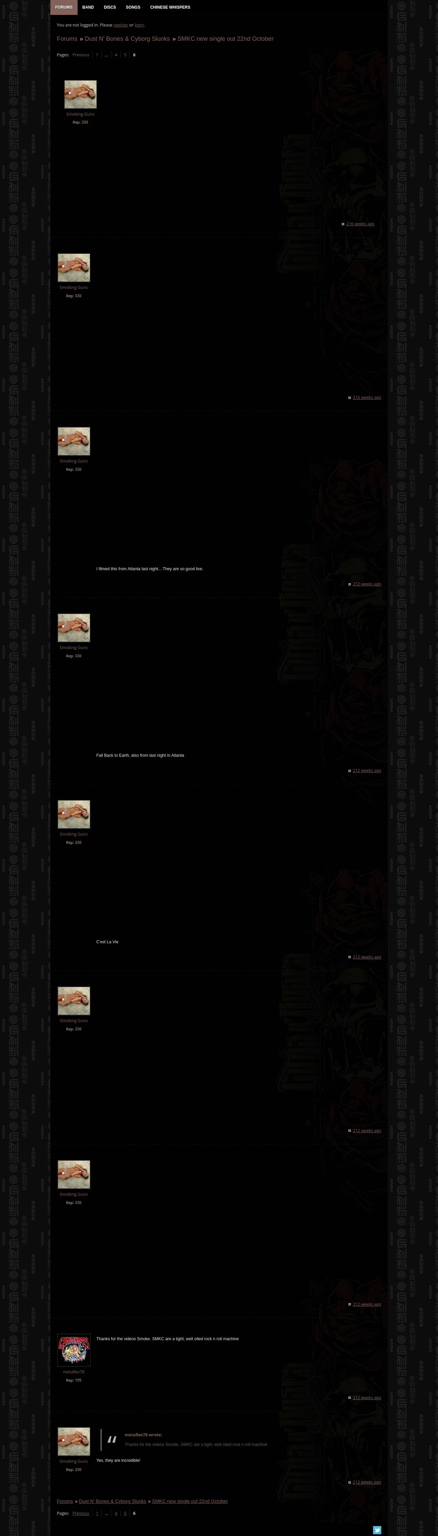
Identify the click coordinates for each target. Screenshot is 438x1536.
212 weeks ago (367, 584)
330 (85, 122)
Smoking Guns (80, 114)
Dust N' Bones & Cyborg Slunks (127, 38)
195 (78, 1380)
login (139, 25)
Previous (81, 55)
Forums (67, 38)
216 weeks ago (360, 224)
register (120, 25)
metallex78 (74, 1372)
